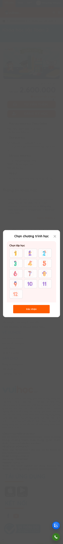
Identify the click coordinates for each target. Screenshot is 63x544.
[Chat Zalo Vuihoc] (56, 525)
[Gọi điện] (56, 537)
